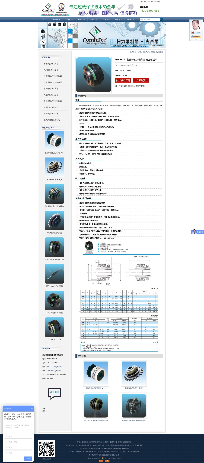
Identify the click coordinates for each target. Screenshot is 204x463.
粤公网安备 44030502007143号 (112, 458)
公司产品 (146, 52)
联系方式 (131, 19)
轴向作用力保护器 (51, 89)
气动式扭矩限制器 (51, 95)
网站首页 (143, 1)
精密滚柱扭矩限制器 (124, 442)
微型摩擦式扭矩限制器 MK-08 (96, 388)
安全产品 (81, 19)
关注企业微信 (46, 459)
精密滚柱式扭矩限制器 (53, 82)
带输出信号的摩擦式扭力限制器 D (134, 420)
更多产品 (94, 19)
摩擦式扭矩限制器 (51, 64)
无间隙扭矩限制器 (157, 52)
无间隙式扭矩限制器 (95, 442)
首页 (44, 19)
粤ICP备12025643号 (94, 458)
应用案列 (56, 19)
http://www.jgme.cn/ (54, 371)
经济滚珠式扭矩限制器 (53, 76)
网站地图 (157, 1)
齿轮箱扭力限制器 (51, 114)
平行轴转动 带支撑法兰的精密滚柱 (96, 420)
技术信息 (118, 19)
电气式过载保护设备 (52, 120)
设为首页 (150, 1)
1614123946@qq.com (54, 367)
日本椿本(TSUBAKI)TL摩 (133, 388)
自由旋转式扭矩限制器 (53, 101)
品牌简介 (69, 19)
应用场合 (106, 19)
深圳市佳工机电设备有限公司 (101, 448)
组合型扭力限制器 (51, 107)
